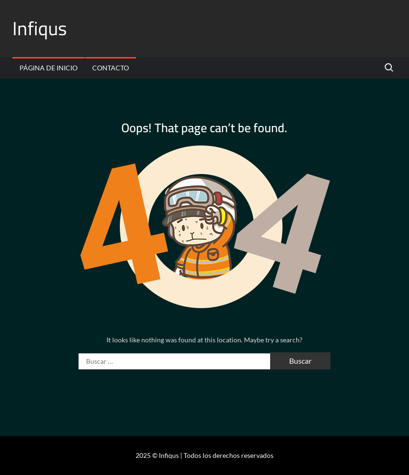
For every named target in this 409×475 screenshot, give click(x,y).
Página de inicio (48, 68)
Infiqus (39, 28)
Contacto (110, 68)
